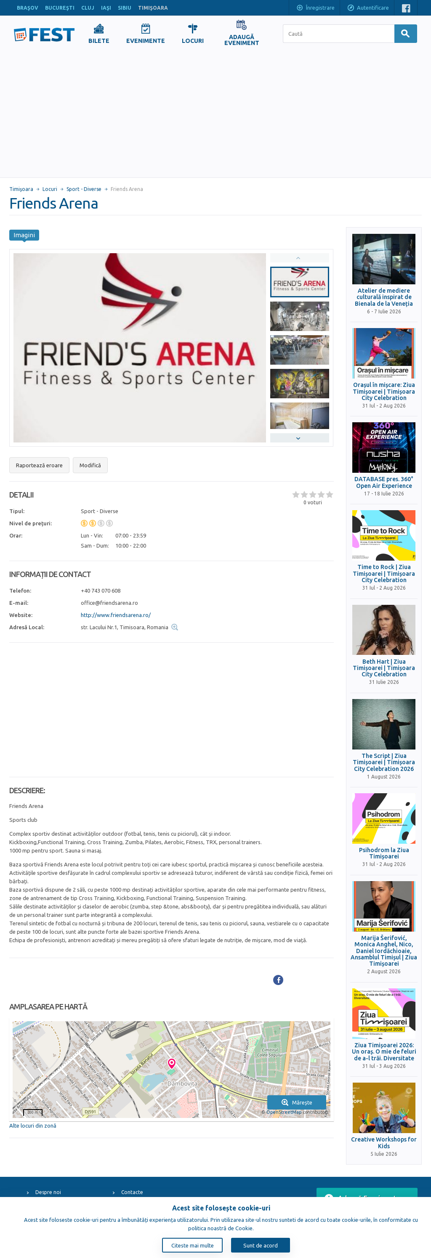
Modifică (90, 465)
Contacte (132, 1192)
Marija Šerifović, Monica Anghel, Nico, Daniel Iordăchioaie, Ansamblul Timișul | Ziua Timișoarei (384, 951)
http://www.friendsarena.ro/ (116, 615)
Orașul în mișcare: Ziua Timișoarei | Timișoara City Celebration (384, 391)
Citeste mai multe (192, 1245)
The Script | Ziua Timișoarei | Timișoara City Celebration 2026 (384, 762)
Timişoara (21, 189)
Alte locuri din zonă (32, 1125)
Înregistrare (315, 8)
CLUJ (87, 8)
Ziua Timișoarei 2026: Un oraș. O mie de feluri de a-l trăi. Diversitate (384, 1052)
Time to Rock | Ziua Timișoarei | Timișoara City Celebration (384, 573)
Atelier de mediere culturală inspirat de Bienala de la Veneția (384, 297)
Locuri (50, 189)
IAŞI (106, 8)
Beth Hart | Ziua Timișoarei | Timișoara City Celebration (384, 668)
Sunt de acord (260, 1245)
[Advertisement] (215, 114)
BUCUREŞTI (59, 8)
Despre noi (48, 1192)
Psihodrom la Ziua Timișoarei (384, 853)
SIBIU (124, 8)
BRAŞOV (27, 8)
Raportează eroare (39, 465)
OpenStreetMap (283, 1112)
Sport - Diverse (84, 189)
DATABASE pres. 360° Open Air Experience (383, 482)
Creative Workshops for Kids (384, 1142)
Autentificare (368, 8)
